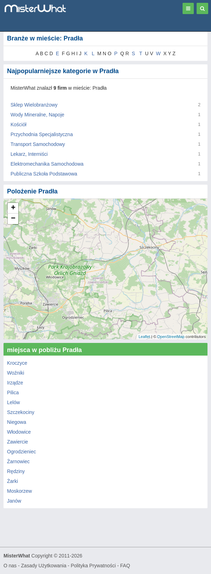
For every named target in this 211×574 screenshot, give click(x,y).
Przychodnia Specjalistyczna (42, 134)
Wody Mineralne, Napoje (37, 114)
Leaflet (144, 336)
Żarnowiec (18, 461)
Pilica (13, 392)
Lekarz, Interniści (29, 154)
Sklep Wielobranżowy (34, 105)
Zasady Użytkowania (43, 565)
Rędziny (16, 471)
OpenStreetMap (171, 336)
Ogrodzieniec (21, 451)
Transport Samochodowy (38, 144)
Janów (14, 501)
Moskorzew (19, 491)
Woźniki (15, 373)
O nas (10, 565)
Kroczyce (17, 363)
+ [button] (13, 208)
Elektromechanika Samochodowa (47, 164)
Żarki (12, 481)
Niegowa (16, 422)
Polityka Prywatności (93, 565)
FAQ (125, 565)
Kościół (18, 124)
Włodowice (19, 432)
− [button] (13, 218)
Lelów (13, 402)
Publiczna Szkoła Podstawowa (44, 174)
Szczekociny (20, 412)
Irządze (15, 382)
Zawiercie (17, 442)
